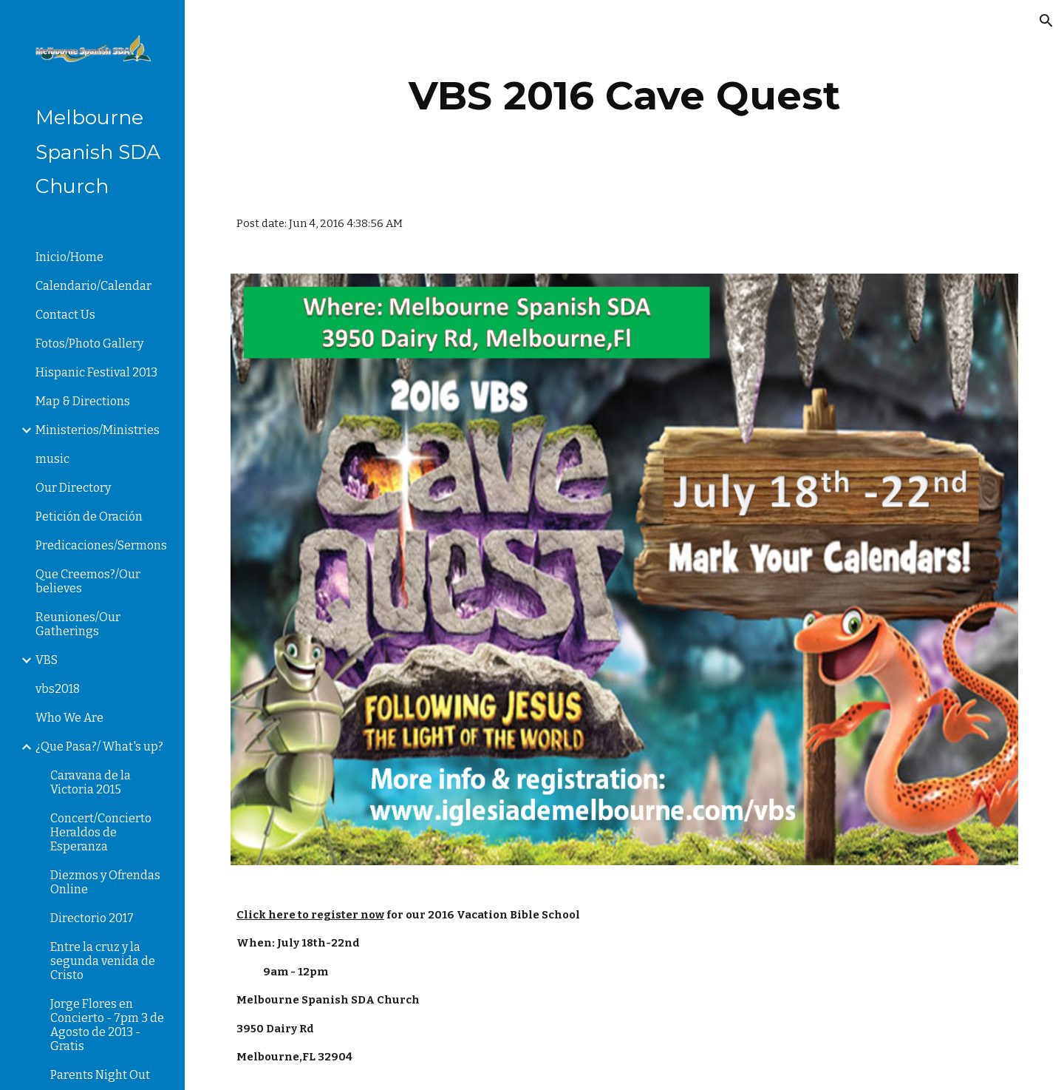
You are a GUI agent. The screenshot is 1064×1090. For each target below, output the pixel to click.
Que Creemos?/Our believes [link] (87, 581)
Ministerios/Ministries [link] (97, 430)
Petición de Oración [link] (89, 517)
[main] (625, 95)
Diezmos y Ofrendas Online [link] (105, 882)
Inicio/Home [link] (69, 257)
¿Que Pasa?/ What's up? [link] (99, 746)
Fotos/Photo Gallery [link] (89, 343)
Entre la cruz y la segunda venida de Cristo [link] (102, 961)
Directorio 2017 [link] (92, 918)
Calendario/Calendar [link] (93, 286)
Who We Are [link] (69, 718)
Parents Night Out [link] (100, 1075)
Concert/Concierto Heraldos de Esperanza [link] (100, 832)
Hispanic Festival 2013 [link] (96, 372)
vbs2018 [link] (57, 689)
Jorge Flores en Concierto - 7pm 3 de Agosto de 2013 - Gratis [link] (107, 1025)
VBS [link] (46, 660)
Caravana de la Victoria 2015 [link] (90, 782)
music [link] (52, 459)
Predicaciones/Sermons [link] (101, 545)
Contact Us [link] (65, 315)
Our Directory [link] (73, 488)
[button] (1046, 20)
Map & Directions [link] (82, 401)
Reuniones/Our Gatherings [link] (77, 624)
